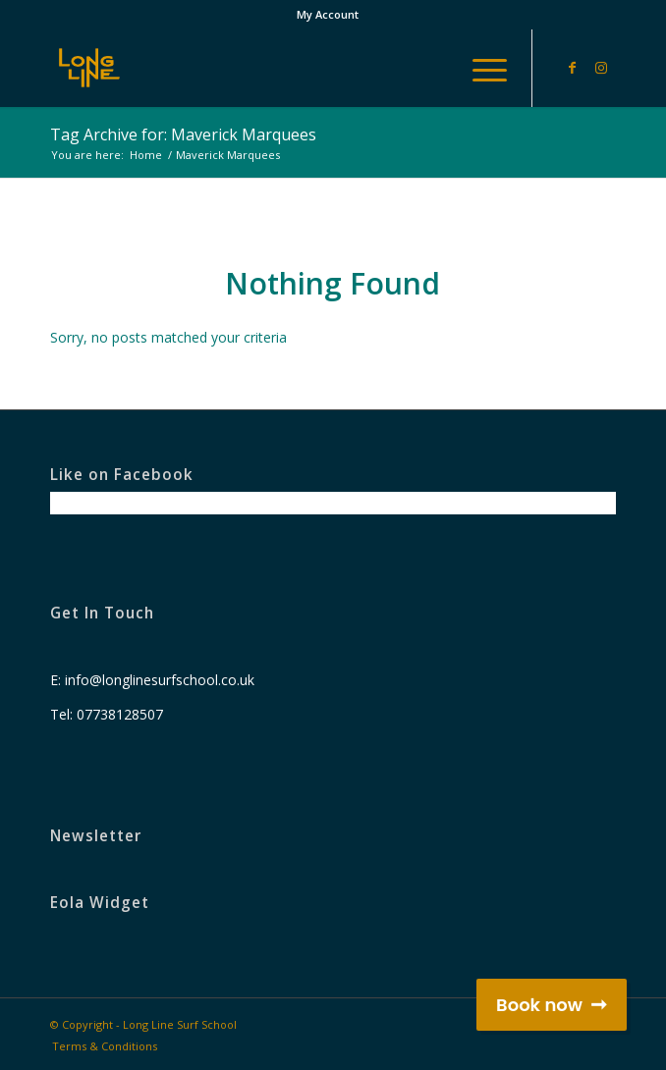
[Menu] (480, 67)
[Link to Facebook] (571, 67)
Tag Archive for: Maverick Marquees (183, 134)
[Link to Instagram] (601, 67)
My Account (328, 14)
